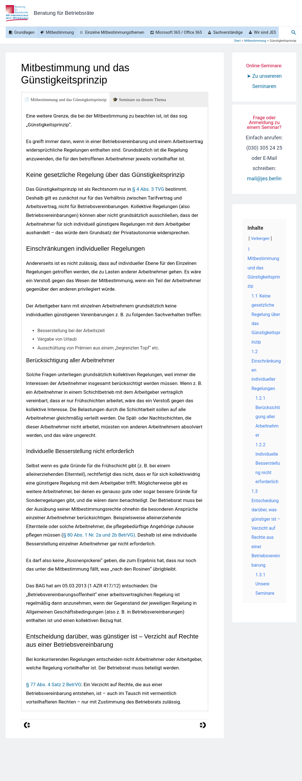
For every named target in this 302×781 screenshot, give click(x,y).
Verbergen (260, 238)
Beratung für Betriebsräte (64, 13)
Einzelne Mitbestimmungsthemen (114, 32)
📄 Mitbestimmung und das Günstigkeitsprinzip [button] (65, 99)
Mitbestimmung (60, 32)
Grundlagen (24, 32)
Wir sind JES (265, 32)
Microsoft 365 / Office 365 (179, 32)
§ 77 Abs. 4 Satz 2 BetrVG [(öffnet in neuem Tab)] (53, 684)
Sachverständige (228, 32)
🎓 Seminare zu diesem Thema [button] (139, 99)
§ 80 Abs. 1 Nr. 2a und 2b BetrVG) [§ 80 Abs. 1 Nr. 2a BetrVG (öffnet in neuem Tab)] (99, 535)
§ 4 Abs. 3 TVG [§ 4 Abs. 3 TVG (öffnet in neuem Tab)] (148, 189)
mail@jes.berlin (264, 178)
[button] (293, 32)
